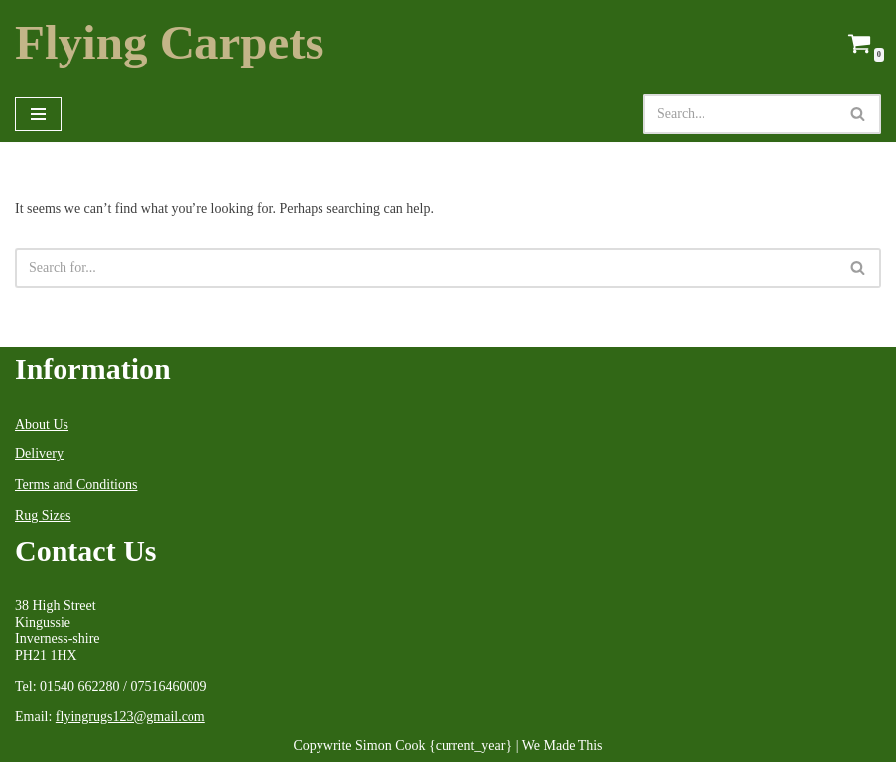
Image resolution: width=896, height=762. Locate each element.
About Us (41, 424)
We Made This (562, 745)
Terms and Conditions (76, 484)
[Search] (739, 114)
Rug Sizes (42, 515)
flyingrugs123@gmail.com (130, 716)
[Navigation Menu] (38, 114)
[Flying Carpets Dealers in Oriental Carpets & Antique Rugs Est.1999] (169, 43)
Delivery (39, 453)
